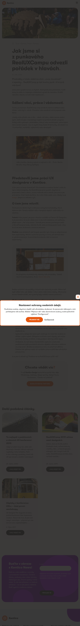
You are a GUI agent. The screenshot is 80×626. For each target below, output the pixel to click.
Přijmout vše (34, 319)
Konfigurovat (49, 320)
